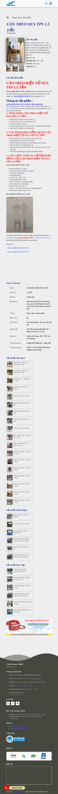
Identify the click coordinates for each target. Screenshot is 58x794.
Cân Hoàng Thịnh (14, 664)
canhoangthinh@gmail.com (23, 685)
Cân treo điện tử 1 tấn (14, 248)
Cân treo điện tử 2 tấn (14, 252)
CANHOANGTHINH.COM (19, 726)
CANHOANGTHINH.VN (18, 728)
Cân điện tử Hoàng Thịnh (42, 238)
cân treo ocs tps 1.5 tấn (24, 235)
